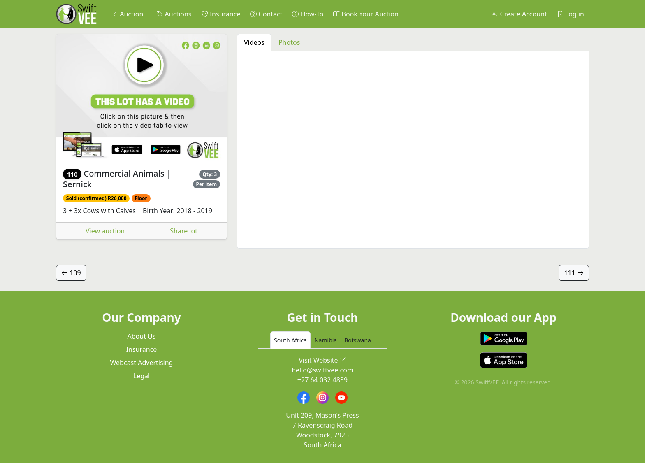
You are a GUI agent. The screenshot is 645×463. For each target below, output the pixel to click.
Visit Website (322, 360)
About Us (142, 336)
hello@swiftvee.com (322, 370)
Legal (141, 375)
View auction (105, 230)
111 (574, 272)
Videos (254, 42)
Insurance (221, 14)
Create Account (519, 14)
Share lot (183, 230)
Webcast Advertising (141, 362)
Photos (289, 42)
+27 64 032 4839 (322, 379)
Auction (127, 14)
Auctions (173, 14)
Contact (266, 14)
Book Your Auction (365, 14)
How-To (307, 14)
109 (71, 272)
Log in (570, 14)
